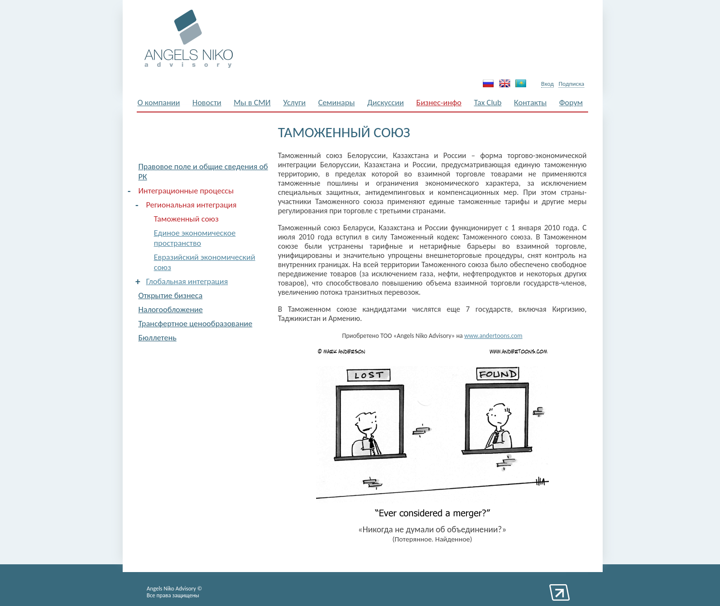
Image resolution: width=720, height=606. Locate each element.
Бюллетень (157, 338)
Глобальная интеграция (187, 281)
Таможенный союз (186, 219)
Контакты (530, 102)
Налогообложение (170, 309)
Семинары (336, 102)
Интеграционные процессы (186, 191)
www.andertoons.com (493, 336)
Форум (571, 102)
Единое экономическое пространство (195, 238)
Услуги (294, 102)
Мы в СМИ (252, 102)
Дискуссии (385, 102)
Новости (207, 102)
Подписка (571, 83)
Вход (547, 83)
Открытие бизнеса (170, 295)
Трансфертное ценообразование (195, 324)
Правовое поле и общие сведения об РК (203, 171)
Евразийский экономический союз (204, 262)
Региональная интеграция (191, 205)
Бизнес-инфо (439, 102)
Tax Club (487, 102)
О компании (159, 102)
